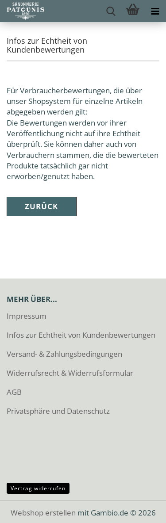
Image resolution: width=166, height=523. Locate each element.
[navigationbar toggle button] (155, 11)
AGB (14, 392)
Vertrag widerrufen (38, 488)
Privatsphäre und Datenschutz (58, 411)
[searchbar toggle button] (111, 11)
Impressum (26, 316)
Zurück (41, 206)
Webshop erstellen (43, 513)
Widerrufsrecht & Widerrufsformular (70, 373)
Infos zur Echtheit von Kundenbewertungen (81, 335)
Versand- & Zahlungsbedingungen (64, 354)
